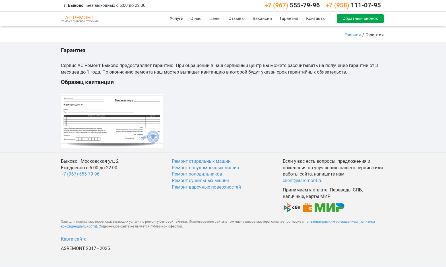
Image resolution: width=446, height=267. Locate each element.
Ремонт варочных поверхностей (206, 187)
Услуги (176, 18)
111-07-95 (353, 5)
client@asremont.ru (302, 180)
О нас (195, 18)
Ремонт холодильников (197, 174)
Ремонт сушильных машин (200, 180)
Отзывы (236, 18)
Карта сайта (73, 239)
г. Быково (74, 5)
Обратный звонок (360, 18)
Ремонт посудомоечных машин (205, 167)
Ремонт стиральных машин (201, 161)
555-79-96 (292, 5)
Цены (214, 18)
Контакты (316, 18)
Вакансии (262, 18)
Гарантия (289, 18)
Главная (352, 34)
